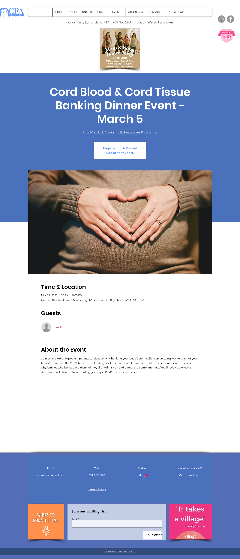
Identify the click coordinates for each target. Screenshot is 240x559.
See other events (120, 153)
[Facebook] (230, 19)
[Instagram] (221, 19)
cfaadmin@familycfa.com (154, 22)
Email (74, 519)
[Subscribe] (152, 535)
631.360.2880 (122, 22)
